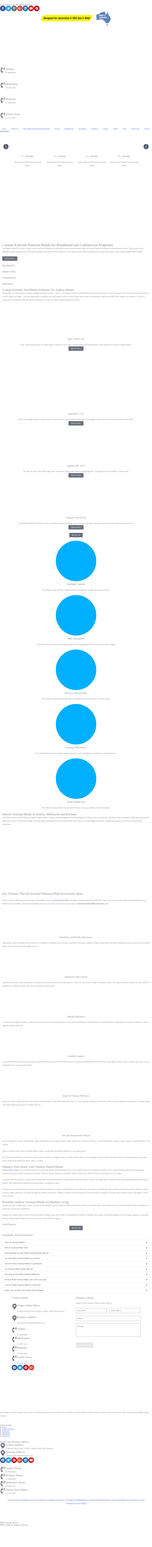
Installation (82, 105)
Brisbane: (11, 75)
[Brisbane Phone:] (3, 1394)
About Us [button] (14, 105)
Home (4, 105)
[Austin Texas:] (3, 91)
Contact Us (5, 1354)
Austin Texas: (13, 90)
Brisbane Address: (27, 1234)
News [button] (125, 105)
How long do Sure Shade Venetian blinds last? (22, 1191)
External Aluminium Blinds (92, 1417)
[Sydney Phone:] (3, 1386)
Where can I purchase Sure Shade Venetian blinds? (24, 1207)
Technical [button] (94, 105)
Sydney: (10, 45)
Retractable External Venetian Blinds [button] (36, 105)
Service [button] (57, 105)
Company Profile (7, 1346)
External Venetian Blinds (17, 1417)
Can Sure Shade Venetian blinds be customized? (23, 1181)
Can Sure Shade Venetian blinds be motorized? (23, 1202)
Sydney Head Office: (28, 1222)
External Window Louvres (61, 1417)
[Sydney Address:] (3, 1363)
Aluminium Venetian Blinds (113, 1417)
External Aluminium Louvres (133, 1417)
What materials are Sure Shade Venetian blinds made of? (27, 1170)
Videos (115, 105)
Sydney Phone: (14, 1385)
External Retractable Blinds (76, 1421)
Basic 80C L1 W (76, 350)
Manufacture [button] (69, 105)
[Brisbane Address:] (14, 1235)
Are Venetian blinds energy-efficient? (19, 1186)
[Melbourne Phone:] (3, 1401)
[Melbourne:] (3, 61)
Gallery (105, 105)
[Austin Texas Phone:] (3, 1408)
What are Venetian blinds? (15, 1160)
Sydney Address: (15, 1362)
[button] (5, 123)
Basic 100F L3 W (76, 293)
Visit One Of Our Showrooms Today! (16, 4)
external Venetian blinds (60, 814)
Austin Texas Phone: (17, 1406)
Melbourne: (12, 60)
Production (5, 1348)
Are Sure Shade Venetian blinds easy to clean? (22, 1175)
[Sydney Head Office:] (14, 1224)
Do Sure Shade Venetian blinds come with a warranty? (26, 1197)
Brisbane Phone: (15, 1392)
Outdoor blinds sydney (10, 1087)
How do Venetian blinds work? (16, 1165)
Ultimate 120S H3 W (76, 455)
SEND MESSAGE (85, 1262)
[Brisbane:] (3, 76)
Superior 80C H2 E (76, 402)
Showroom (135, 105)
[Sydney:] (3, 46)
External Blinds (76, 1417)
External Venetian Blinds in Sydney (39, 1417)
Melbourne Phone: (16, 1399)
